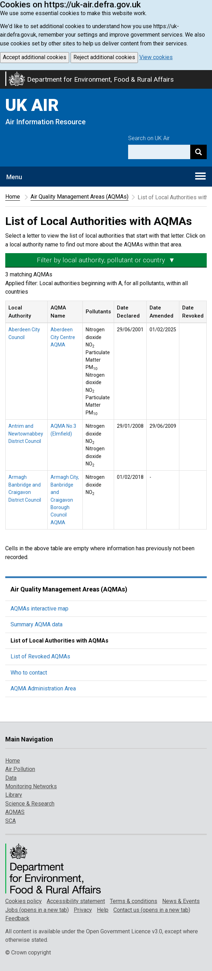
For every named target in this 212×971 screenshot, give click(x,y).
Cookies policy (23, 901)
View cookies (156, 57)
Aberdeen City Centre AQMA (63, 337)
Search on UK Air (149, 138)
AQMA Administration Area (43, 688)
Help (102, 910)
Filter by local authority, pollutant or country (106, 260)
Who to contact (29, 672)
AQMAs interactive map (39, 608)
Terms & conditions (133, 901)
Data (10, 778)
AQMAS (15, 812)
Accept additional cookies (34, 57)
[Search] (198, 152)
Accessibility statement (76, 901)
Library (13, 794)
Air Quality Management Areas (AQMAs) (79, 196)
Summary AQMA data (36, 624)
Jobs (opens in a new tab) (37, 910)
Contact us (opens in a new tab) (151, 910)
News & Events (181, 901)
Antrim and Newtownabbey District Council (25, 433)
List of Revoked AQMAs (40, 656)
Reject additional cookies (104, 57)
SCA (10, 820)
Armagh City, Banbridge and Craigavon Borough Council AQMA (65, 499)
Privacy (83, 910)
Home (12, 196)
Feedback (17, 918)
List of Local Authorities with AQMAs (59, 640)
